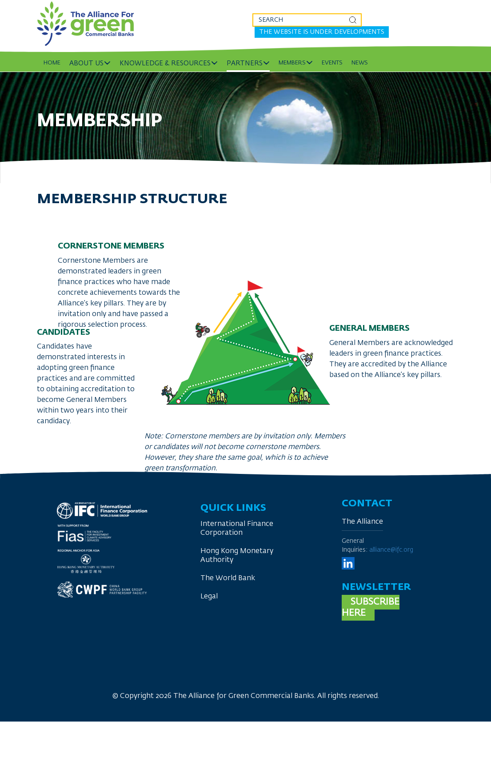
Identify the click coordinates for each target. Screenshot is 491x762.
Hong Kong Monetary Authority (236, 556)
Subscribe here (370, 608)
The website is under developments (321, 32)
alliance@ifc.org (391, 550)
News (359, 63)
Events (332, 63)
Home (52, 63)
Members (292, 63)
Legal (209, 596)
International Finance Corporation (236, 529)
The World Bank (227, 578)
